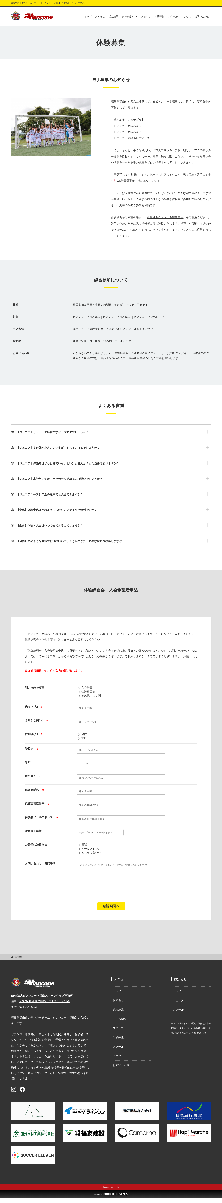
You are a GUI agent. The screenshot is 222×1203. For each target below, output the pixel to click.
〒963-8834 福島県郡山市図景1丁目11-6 (44, 1006)
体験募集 (159, 16)
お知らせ (100, 16)
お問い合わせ (202, 16)
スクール (173, 16)
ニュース (178, 1005)
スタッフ (146, 16)
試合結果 (113, 16)
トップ (88, 16)
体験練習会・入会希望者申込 (165, 217)
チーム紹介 (130, 16)
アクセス (186, 16)
